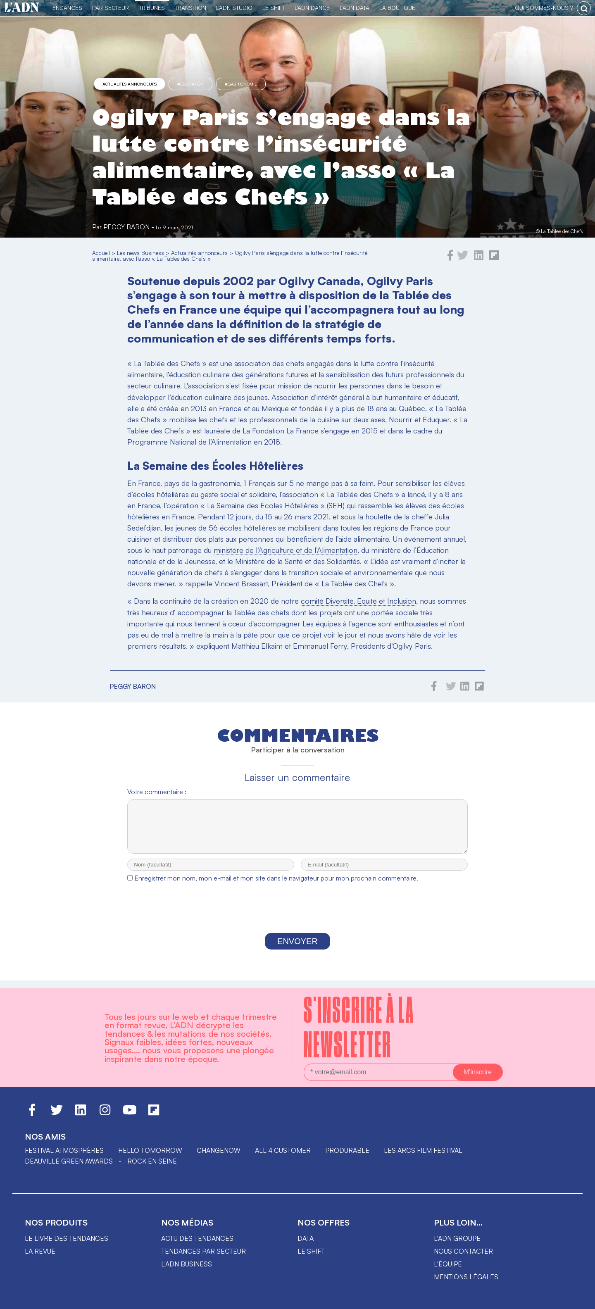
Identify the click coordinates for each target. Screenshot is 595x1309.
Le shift (311, 1251)
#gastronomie (241, 83)
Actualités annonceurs (129, 83)
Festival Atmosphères (64, 1150)
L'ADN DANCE (312, 7)
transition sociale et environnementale (350, 572)
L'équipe (448, 1264)
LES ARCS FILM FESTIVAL (423, 1150)
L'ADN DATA (354, 7)
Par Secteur (110, 7)
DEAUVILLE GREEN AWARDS (69, 1161)
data (306, 1238)
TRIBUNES (152, 7)
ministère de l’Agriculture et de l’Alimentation (285, 550)
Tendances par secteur (203, 1251)
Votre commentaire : (156, 792)
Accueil (101, 252)
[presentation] (297, 917)
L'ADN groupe (457, 1238)
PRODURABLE (347, 1150)
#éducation (190, 83)
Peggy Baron (126, 227)
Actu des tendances (197, 1238)
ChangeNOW (218, 1150)
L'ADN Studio (234, 7)
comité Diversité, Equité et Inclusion (358, 600)
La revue (40, 1251)
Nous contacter (463, 1251)
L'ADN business (186, 1264)
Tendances (66, 7)
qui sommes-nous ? (544, 7)
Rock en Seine (152, 1161)
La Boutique (397, 7)
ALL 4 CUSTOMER (283, 1150)
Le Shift (273, 7)
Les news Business (140, 252)
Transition (190, 7)
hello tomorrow (150, 1150)
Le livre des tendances (66, 1238)
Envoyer (297, 948)
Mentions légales (466, 1277)
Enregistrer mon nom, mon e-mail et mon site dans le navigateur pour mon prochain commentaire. (276, 885)
